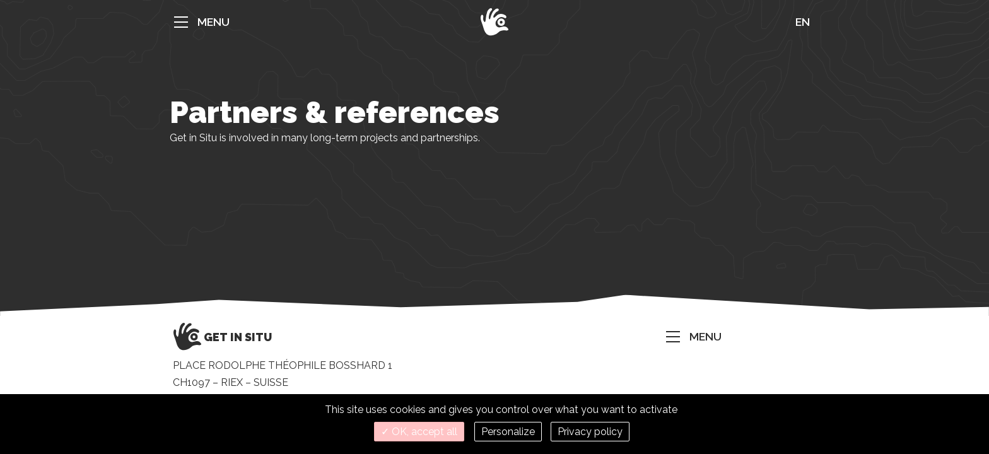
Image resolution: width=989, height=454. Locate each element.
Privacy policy (590, 432)
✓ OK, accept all (419, 432)
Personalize (508, 432)
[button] (198, 22)
